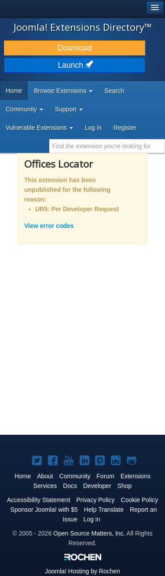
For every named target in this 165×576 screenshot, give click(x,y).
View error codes (49, 225)
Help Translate (104, 509)
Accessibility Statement (38, 499)
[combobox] (107, 146)
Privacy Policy (95, 499)
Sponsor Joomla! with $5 (44, 509)
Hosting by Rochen (82, 571)
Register (125, 127)
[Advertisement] (82, 345)
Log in (93, 127)
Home (14, 90)
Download (75, 48)
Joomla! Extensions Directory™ (83, 26)
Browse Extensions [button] (63, 90)
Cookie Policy (139, 499)
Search (114, 90)
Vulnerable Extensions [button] (39, 127)
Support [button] (69, 109)
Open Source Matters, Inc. (89, 533)
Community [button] (24, 109)
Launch (75, 65)
